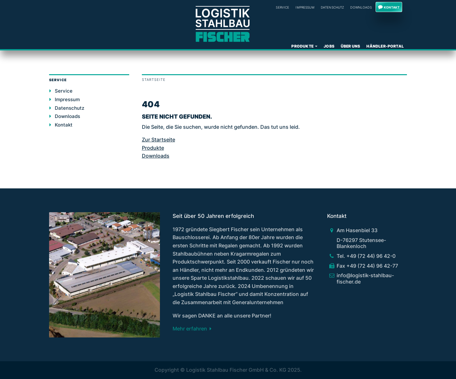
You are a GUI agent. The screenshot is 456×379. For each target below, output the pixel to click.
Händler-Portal (385, 46)
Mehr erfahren (190, 328)
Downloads (360, 7)
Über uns (350, 46)
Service (282, 7)
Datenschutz (332, 7)
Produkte (302, 46)
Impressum (304, 7)
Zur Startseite (158, 139)
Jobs (329, 46)
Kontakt (392, 7)
